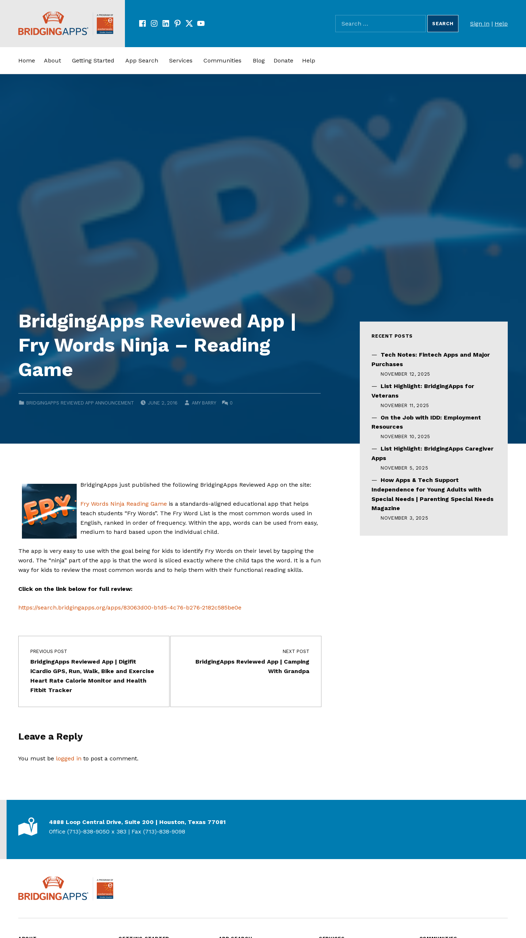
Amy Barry (204, 403)
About (52, 60)
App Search (141, 60)
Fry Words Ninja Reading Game (123, 503)
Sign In (479, 23)
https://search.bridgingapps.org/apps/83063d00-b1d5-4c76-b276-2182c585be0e (129, 607)
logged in (68, 758)
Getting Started (93, 60)
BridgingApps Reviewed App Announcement (80, 403)
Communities (222, 60)
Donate (283, 60)
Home (26, 60)
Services (181, 60)
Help (501, 23)
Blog (259, 60)
